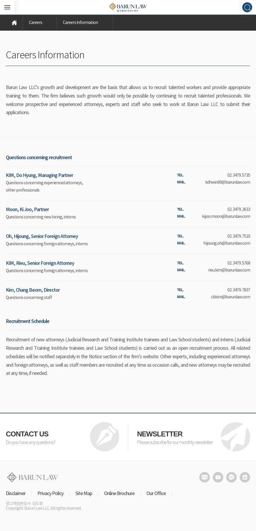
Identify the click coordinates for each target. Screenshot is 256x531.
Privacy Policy (50, 493)
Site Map (83, 493)
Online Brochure (119, 493)
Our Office (156, 493)
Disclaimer (15, 493)
